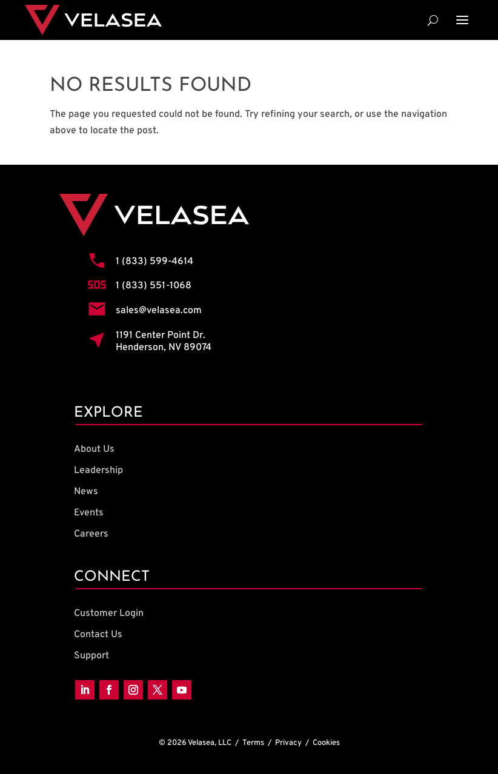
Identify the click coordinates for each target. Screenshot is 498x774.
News (86, 492)
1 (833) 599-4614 (154, 262)
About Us (94, 449)
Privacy (288, 743)
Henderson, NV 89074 (163, 348)
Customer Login (109, 613)
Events (89, 513)
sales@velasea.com (159, 311)
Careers (91, 534)
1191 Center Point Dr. (160, 335)
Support (91, 656)
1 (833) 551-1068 (153, 286)
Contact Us (98, 635)
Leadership (98, 471)
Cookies (326, 743)
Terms (253, 743)
